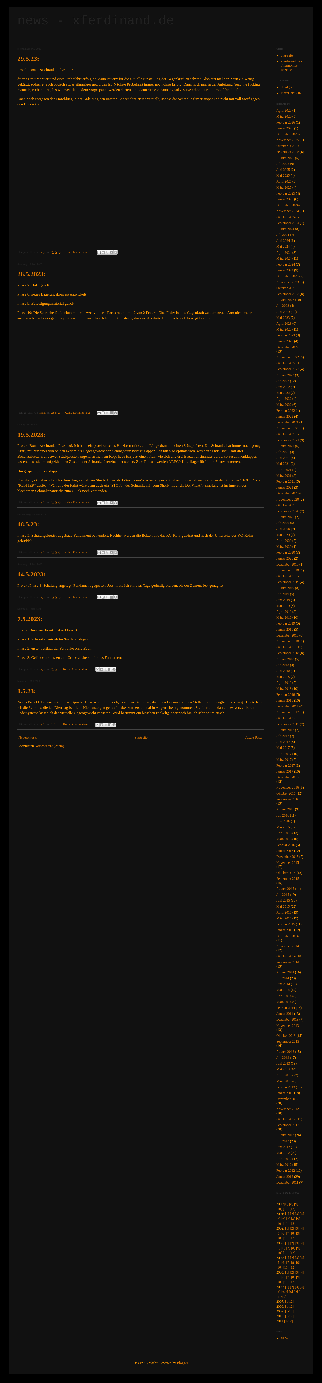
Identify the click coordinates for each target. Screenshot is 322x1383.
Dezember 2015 (287, 857)
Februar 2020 (285, 552)
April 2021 (284, 470)
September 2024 (287, 223)
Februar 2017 (285, 765)
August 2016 (285, 809)
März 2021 (284, 475)
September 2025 (287, 152)
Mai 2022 (283, 393)
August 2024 (285, 229)
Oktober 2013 (285, 1035)
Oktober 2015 (285, 873)
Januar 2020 (284, 558)
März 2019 (284, 617)
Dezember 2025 (287, 134)
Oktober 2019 (285, 576)
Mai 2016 (283, 827)
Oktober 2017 (285, 718)
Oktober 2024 (285, 217)
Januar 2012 (284, 1176)
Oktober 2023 (285, 288)
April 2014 (284, 996)
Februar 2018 (285, 694)
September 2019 (287, 582)
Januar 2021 (284, 487)
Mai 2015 (283, 906)
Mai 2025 (283, 175)
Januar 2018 (284, 700)
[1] (287, 1214)
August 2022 (285, 375)
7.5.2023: (29, 618)
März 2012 (284, 1164)
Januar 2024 (284, 270)
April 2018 (284, 682)
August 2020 (285, 517)
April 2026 (284, 110)
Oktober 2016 (285, 793)
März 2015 (284, 918)
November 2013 (287, 1025)
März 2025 (284, 187)
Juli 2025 (282, 164)
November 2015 (287, 862)
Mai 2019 (283, 606)
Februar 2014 (285, 1008)
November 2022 (287, 357)
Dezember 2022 (287, 347)
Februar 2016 (285, 845)
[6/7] (284, 1292)
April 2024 (284, 252)
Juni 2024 (283, 240)
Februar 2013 (285, 1087)
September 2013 (287, 1041)
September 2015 (287, 879)
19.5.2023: (31, 434)
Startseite (141, 737)
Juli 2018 (282, 665)
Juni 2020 (283, 529)
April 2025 (284, 181)
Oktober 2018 (285, 647)
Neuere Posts (27, 737)
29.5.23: (28, 58)
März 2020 (284, 546)
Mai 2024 (283, 246)
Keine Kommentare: (78, 252)
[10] (279, 1209)
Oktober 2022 (285, 363)
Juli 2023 (282, 306)
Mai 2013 (283, 1069)
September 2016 (287, 799)
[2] (292, 1214)
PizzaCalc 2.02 (291, 93)
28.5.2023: (31, 273)
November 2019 (287, 570)
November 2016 (287, 787)
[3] (297, 1214)
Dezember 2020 (287, 493)
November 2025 (287, 140)
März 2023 (284, 329)
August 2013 (285, 1052)
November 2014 (287, 946)
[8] (291, 1204)
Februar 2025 (285, 193)
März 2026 (284, 116)
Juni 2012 (283, 1147)
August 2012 (285, 1135)
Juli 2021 (282, 452)
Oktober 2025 (285, 146)
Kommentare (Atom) (49, 746)
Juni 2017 (283, 742)
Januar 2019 (284, 629)
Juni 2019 (283, 600)
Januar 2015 (284, 930)
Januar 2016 (284, 851)
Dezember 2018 (287, 635)
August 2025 (285, 158)
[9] (296, 1204)
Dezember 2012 (287, 1099)
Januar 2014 (284, 1013)
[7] (288, 1219)
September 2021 (287, 440)
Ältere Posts (253, 737)
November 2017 (287, 712)
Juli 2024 (282, 235)
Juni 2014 (283, 984)
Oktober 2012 (285, 1119)
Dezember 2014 (287, 936)
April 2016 (284, 833)
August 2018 (285, 659)
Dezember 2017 (287, 706)
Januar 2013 (284, 1093)
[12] (292, 1209)
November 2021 (287, 428)
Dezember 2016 (287, 777)
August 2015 (285, 889)
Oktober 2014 (285, 956)
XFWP (285, 1338)
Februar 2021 (285, 481)
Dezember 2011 (287, 1182)
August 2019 (285, 588)
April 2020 (284, 541)
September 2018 (287, 653)
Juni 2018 (283, 671)
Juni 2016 (283, 821)
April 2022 (284, 398)
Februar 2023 (285, 335)
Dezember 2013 (287, 1019)
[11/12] (281, 1297)
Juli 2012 (282, 1141)
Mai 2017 (283, 747)
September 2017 (287, 724)
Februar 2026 (285, 122)
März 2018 (284, 689)
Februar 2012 (285, 1170)
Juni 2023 (283, 312)
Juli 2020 (282, 523)
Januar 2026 (284, 128)
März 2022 (284, 405)
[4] (302, 1214)
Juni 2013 (283, 1063)
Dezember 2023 (287, 276)
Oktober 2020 (285, 505)
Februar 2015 (285, 924)
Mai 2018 (283, 677)
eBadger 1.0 (289, 87)
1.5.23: (26, 691)
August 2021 (285, 446)
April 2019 (284, 611)
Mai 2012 (283, 1153)
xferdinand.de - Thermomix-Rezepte (291, 65)
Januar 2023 (284, 341)
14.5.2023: (31, 574)
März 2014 (284, 1002)
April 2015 (284, 912)
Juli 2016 (282, 815)
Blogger (182, 1363)
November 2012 (287, 1109)
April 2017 (284, 754)
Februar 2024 (285, 264)
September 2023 (287, 294)
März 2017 (284, 759)
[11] (286, 1209)
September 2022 (287, 369)
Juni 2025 (283, 169)
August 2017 (285, 730)
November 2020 (287, 499)
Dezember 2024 (287, 205)
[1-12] (289, 1301)
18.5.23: (28, 524)
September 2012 (287, 1125)
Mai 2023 (283, 317)
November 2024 (287, 211)
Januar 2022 (284, 416)
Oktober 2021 (285, 434)
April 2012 (284, 1159)
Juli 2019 (282, 594)
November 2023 (287, 282)
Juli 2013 (282, 1057)
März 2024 (284, 258)
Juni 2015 (283, 900)
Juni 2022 (283, 387)
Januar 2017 (284, 771)
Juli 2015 (282, 894)
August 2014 (285, 972)
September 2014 (287, 962)
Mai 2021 (283, 463)
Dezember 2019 (287, 564)
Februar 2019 (285, 623)
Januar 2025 (284, 199)
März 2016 (284, 839)
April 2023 (284, 323)
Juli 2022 (282, 381)
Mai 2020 (283, 535)
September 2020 (287, 511)
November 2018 (287, 641)
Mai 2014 (283, 990)
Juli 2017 (282, 736)
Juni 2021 (283, 458)
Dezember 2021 (287, 422)
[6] (286, 1204)
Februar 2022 (285, 410)
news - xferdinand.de (95, 20)
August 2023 (285, 300)
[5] (278, 1219)
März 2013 (284, 1081)
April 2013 (284, 1075)
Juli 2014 (282, 978)
